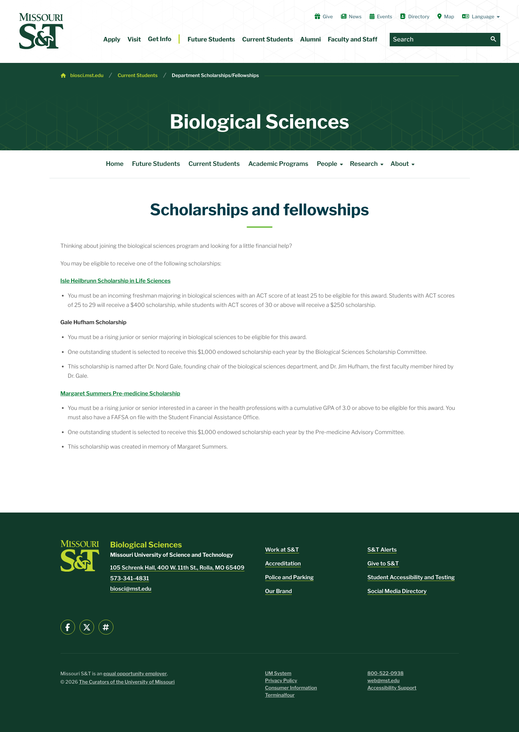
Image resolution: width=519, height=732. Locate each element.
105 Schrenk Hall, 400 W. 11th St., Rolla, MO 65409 (177, 567)
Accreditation (283, 563)
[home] (41, 31)
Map (445, 16)
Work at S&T (282, 549)
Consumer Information (291, 688)
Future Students (211, 39)
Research (368, 164)
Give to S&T (383, 563)
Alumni (310, 39)
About (403, 164)
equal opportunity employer (135, 674)
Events (381, 16)
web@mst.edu (384, 681)
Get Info (160, 39)
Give (324, 16)
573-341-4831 (129, 578)
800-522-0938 (386, 673)
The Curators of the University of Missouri (127, 682)
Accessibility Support (392, 688)
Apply (112, 39)
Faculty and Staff (352, 39)
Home (114, 164)
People (331, 164)
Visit (134, 39)
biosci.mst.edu (86, 75)
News (351, 16)
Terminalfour (280, 695)
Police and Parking (289, 577)
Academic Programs (278, 164)
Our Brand (278, 591)
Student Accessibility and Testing (411, 577)
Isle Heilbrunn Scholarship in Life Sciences (116, 281)
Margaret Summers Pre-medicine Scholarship (120, 393)
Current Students (267, 39)
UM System (278, 673)
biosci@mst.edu (130, 588)
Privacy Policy (281, 681)
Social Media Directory (397, 591)
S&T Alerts (382, 549)
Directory (414, 16)
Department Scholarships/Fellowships (215, 75)
